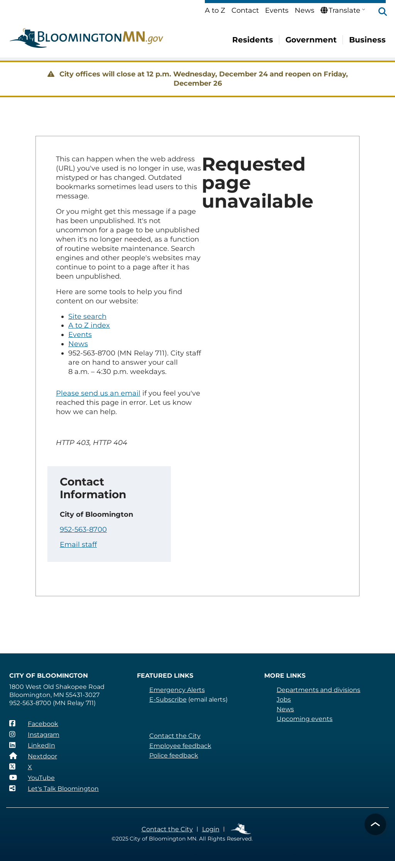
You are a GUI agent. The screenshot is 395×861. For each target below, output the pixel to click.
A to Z (215, 10)
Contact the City (175, 735)
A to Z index (89, 325)
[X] (20, 767)
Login (210, 829)
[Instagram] (34, 734)
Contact (245, 10)
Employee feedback (180, 745)
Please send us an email (98, 393)
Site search (87, 316)
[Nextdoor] (33, 756)
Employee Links (241, 829)
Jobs (284, 699)
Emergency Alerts (177, 690)
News (304, 10)
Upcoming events (305, 718)
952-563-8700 (83, 529)
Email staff (78, 544)
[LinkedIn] (32, 745)
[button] (378, 12)
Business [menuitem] (367, 39)
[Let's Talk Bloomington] (54, 788)
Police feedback (173, 755)
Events (277, 10)
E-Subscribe (168, 699)
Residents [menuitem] (252, 39)
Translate (340, 10)
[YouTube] (32, 777)
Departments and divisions (318, 690)
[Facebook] (33, 723)
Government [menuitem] (311, 39)
